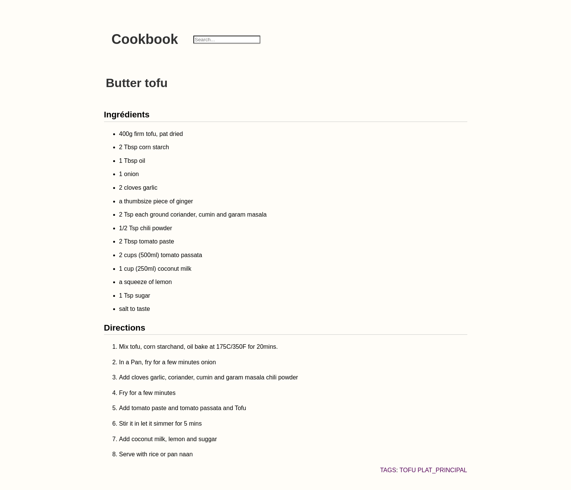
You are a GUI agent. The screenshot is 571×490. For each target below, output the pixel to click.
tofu (408, 470)
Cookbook (145, 39)
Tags (388, 470)
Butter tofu (137, 83)
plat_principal (442, 470)
